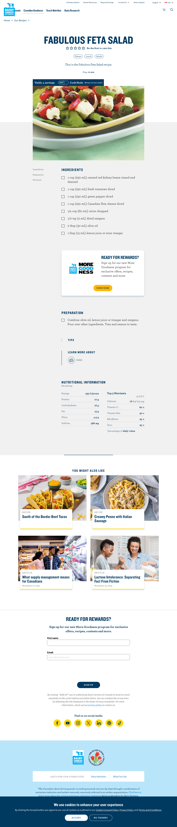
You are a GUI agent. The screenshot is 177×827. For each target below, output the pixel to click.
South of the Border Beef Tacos (44, 516)
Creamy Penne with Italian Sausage (113, 518)
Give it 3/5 (75, 48)
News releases (139, 2)
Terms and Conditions (150, 809)
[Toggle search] (172, 10)
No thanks (101, 817)
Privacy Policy (126, 809)
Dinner (78, 56)
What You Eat (120, 776)
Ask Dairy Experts (72, 2)
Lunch (89, 56)
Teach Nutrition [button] (76, 10)
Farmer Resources (90, 2)
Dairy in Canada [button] (29, 10)
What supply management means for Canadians (45, 579)
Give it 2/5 (71, 48)
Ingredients (38, 169)
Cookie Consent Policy (107, 809)
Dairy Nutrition (98, 776)
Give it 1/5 (67, 48)
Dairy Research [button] (98, 10)
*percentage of (121, 430)
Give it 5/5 (83, 48)
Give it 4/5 (79, 48)
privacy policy (95, 705)
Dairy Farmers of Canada (9, 9)
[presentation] (88, 671)
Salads (99, 56)
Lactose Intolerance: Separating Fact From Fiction (117, 579)
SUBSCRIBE (103, 288)
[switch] (80, 82)
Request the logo (107, 2)
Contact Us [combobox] (122, 2)
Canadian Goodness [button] (53, 10)
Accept (76, 817)
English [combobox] (155, 2)
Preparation (38, 174)
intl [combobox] (169, 2)
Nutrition (37, 180)
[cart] (164, 10)
